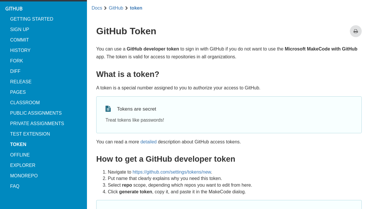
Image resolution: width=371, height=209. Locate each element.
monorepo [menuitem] (24, 175)
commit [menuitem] (19, 39)
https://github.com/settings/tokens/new (171, 172)
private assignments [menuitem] (37, 123)
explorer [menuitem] (22, 165)
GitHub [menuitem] (13, 9)
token (136, 8)
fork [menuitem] (16, 60)
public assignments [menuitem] (36, 113)
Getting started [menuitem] (31, 19)
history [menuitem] (20, 50)
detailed (148, 141)
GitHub (116, 8)
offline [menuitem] (20, 154)
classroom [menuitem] (25, 102)
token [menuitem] (18, 144)
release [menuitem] (21, 81)
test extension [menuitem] (30, 133)
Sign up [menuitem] (19, 29)
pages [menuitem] (18, 92)
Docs (97, 8)
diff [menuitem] (15, 71)
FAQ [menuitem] (14, 186)
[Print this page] (356, 31)
